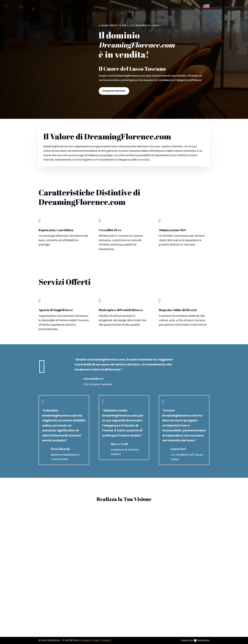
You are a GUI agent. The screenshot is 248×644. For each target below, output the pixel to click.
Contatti (105, 640)
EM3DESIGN (203, 641)
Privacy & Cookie (90, 640)
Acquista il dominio (113, 90)
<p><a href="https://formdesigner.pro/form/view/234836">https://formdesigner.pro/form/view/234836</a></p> (124, 569)
